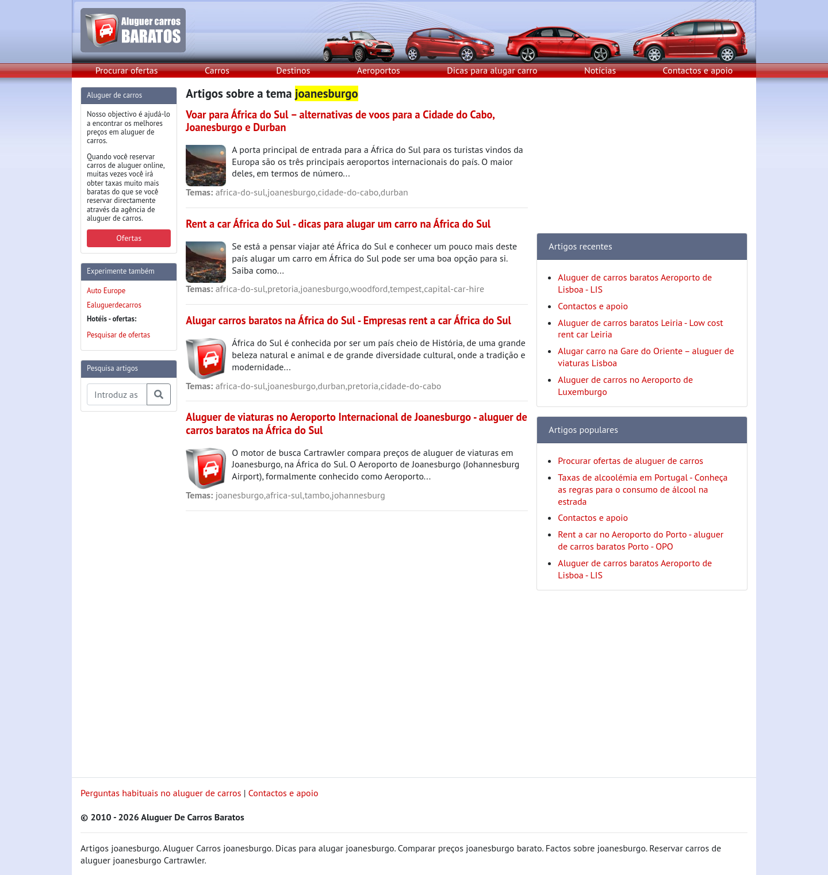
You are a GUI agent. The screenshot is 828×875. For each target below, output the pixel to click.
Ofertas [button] (128, 238)
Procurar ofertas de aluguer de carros (630, 460)
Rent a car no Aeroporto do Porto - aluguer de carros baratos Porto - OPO (640, 540)
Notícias (600, 70)
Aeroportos (378, 70)
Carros (217, 70)
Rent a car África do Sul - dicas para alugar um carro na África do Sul (338, 224)
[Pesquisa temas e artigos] (117, 394)
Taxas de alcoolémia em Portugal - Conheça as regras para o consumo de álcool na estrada (642, 489)
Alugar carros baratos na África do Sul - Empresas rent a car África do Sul (348, 320)
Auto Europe (106, 290)
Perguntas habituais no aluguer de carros (160, 793)
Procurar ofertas (126, 70)
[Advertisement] (126, 593)
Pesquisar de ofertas (118, 335)
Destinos (293, 70)
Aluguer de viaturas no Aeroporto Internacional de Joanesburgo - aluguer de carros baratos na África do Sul (356, 423)
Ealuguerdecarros (114, 305)
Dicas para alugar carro (492, 70)
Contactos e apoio (698, 70)
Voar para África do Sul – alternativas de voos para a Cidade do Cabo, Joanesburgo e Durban (340, 121)
